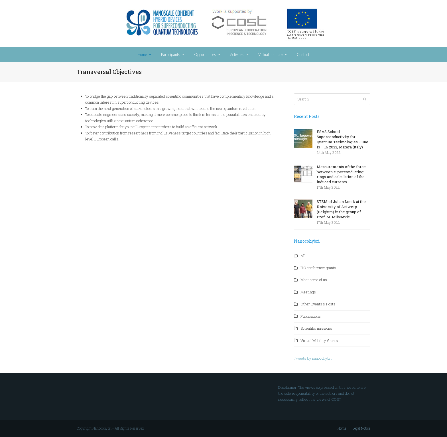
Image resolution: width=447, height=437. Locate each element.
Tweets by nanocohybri (313, 358)
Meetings (308, 292)
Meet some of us (313, 279)
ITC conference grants (318, 267)
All (303, 255)
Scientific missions (316, 328)
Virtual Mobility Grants (319, 340)
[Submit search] (364, 99)
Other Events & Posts (317, 304)
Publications (310, 316)
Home (342, 428)
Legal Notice (361, 428)
